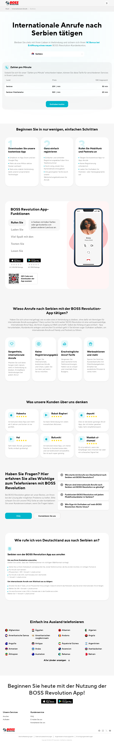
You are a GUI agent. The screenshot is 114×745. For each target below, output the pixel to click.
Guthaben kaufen (57, 104)
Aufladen (6, 720)
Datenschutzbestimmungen (43, 736)
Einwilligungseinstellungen (84, 736)
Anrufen (6, 716)
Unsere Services (10, 712)
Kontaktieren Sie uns (47, 516)
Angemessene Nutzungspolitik (64, 736)
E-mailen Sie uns (36, 720)
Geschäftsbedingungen (25, 736)
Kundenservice (37, 712)
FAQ (18, 516)
